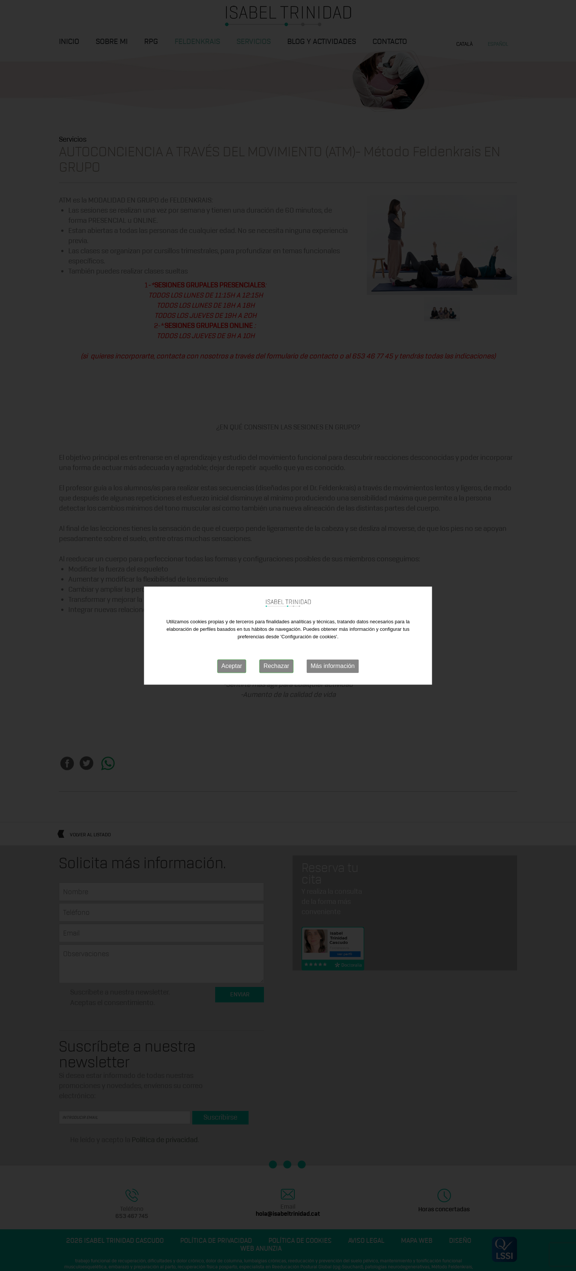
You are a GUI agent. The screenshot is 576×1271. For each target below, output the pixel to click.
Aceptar (232, 666)
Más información (332, 666)
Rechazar (276, 666)
